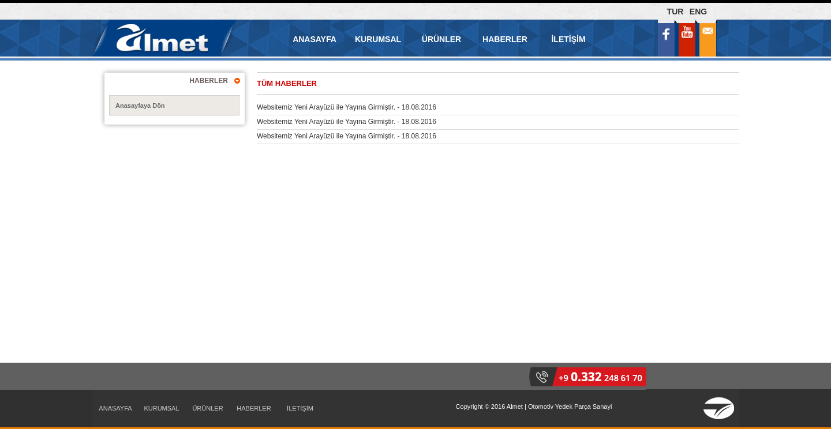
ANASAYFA (314, 39)
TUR (675, 11)
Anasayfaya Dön (140, 105)
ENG (698, 11)
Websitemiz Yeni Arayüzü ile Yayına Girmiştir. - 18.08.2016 (346, 107)
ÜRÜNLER (441, 39)
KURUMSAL (378, 39)
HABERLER (504, 39)
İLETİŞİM (568, 39)
